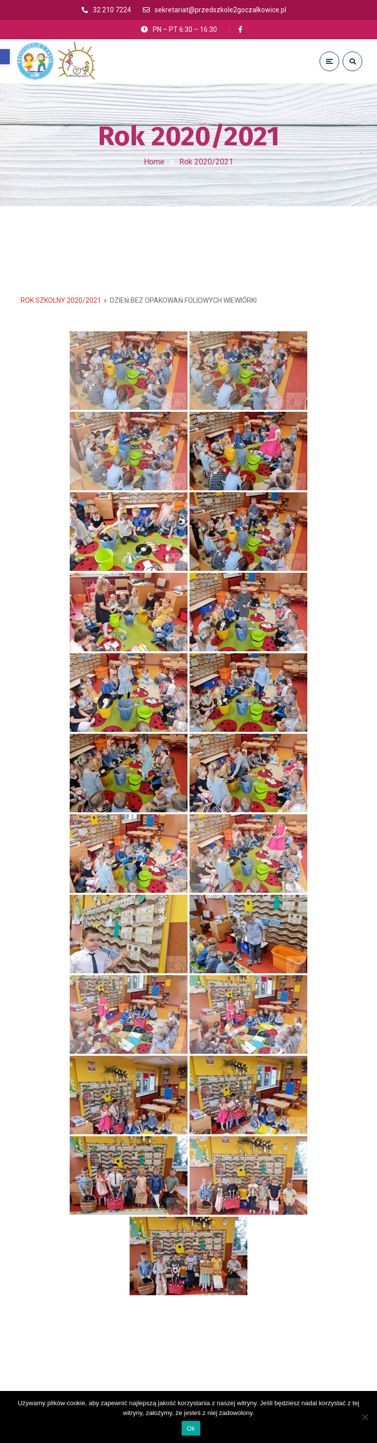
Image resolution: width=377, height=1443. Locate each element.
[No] (365, 1417)
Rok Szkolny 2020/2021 (61, 301)
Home (154, 161)
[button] (5, 56)
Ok (191, 1428)
